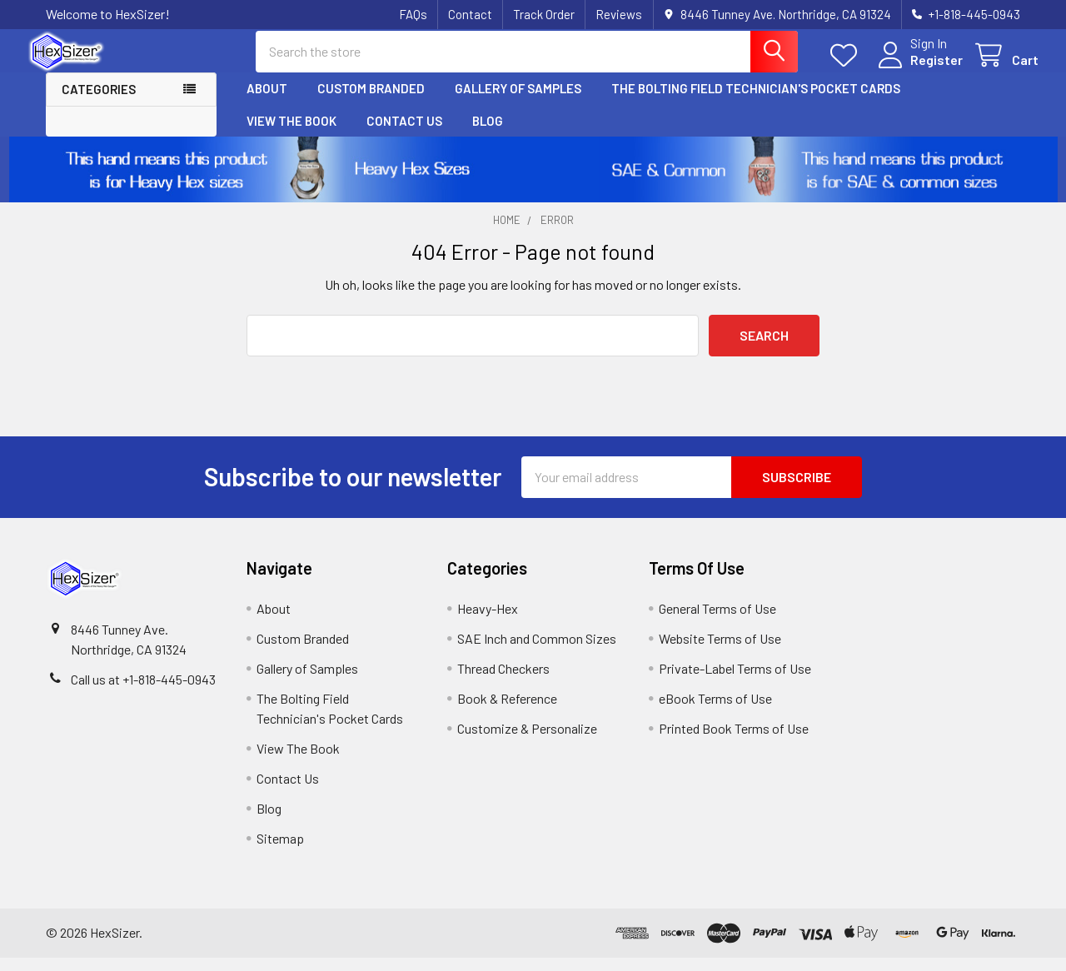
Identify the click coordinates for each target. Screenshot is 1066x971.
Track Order (544, 14)
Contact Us (404, 134)
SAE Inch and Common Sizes (536, 652)
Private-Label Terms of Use (735, 682)
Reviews (618, 14)
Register (918, 69)
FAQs (413, 14)
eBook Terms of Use (715, 712)
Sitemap (280, 851)
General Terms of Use (717, 622)
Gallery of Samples (518, 102)
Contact (470, 14)
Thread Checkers (503, 682)
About (267, 102)
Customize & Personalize (527, 741)
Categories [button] (99, 103)
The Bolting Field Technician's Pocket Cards (755, 102)
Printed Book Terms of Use (734, 741)
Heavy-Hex (487, 622)
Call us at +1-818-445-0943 (143, 692)
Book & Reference (507, 712)
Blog (487, 134)
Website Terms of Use (720, 652)
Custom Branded (371, 102)
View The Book (291, 134)
